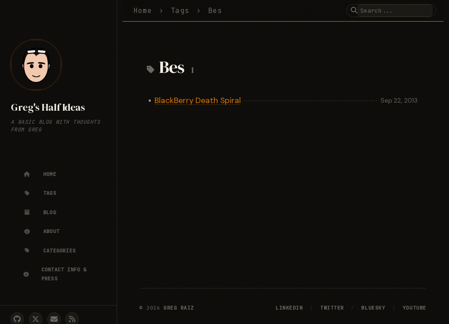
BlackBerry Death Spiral (197, 100)
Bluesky (373, 308)
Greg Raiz (178, 308)
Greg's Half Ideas (48, 107)
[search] (395, 10)
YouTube (414, 308)
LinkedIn (289, 308)
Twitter (332, 308)
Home (142, 10)
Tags (180, 10)
